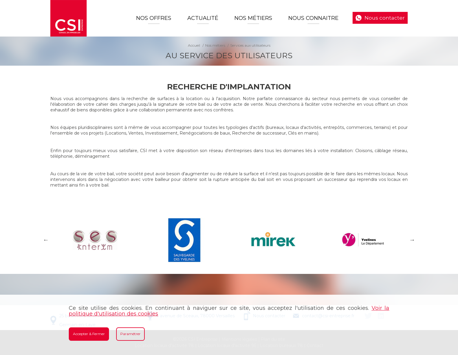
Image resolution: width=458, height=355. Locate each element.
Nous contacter (384, 18)
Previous (46, 240)
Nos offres (153, 18)
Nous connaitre (313, 18)
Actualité (202, 18)
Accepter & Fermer (89, 334)
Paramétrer (130, 334)
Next (412, 240)
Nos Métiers (253, 18)
